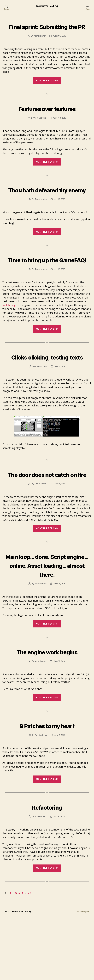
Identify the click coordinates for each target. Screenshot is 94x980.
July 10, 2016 (60, 296)
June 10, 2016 (59, 723)
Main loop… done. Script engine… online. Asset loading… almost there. (47, 613)
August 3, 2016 (59, 127)
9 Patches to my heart (47, 787)
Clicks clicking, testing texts (47, 387)
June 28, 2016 (59, 528)
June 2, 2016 (59, 796)
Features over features (47, 117)
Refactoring (47, 868)
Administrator (39, 45)
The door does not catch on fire (47, 514)
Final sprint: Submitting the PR (47, 31)
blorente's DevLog (47, 6)
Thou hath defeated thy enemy (47, 203)
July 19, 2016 (60, 217)
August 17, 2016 (59, 45)
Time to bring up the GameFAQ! (47, 281)
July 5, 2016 (59, 401)
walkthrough (10, 331)
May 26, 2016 (59, 878)
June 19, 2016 (59, 636)
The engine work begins (47, 709)
